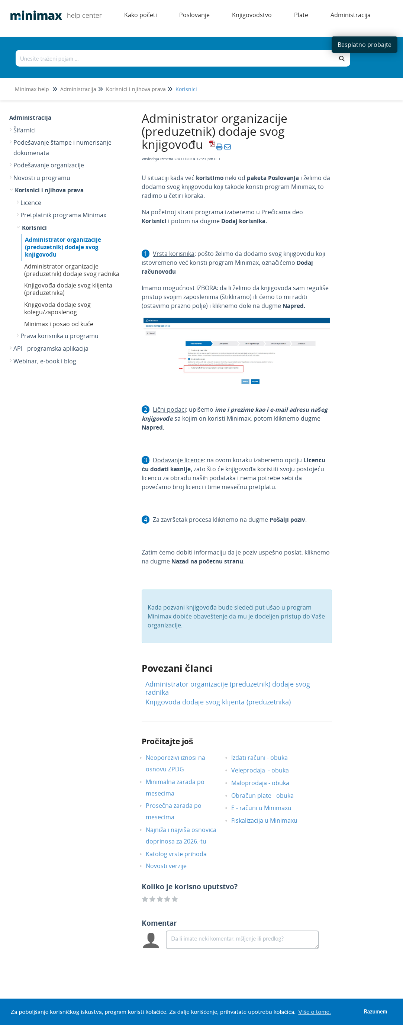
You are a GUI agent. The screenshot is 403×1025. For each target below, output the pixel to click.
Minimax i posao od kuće (58, 324)
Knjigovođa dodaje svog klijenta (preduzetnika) (68, 289)
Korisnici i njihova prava (136, 89)
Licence (30, 203)
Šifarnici (24, 130)
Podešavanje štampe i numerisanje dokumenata (62, 147)
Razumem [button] (375, 1011)
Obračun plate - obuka (268, 795)
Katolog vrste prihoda (182, 854)
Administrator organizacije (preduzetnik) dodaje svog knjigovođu (63, 246)
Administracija (78, 89)
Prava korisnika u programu (59, 336)
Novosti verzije (172, 866)
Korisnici (186, 89)
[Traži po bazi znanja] (175, 58)
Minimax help (32, 89)
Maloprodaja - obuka (265, 783)
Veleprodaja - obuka (265, 770)
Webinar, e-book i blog (44, 361)
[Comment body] (242, 940)
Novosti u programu (41, 178)
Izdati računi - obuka (265, 758)
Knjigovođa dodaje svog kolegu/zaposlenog (57, 308)
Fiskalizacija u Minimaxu (269, 820)
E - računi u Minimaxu (266, 808)
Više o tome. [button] (314, 1011)
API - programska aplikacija (50, 348)
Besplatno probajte (364, 45)
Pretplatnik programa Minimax (63, 215)
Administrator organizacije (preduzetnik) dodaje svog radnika (71, 270)
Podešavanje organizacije (48, 165)
